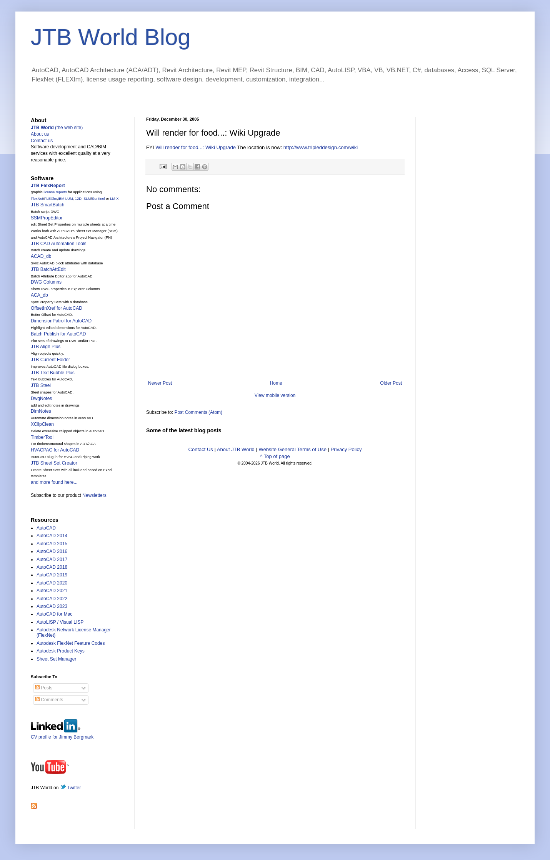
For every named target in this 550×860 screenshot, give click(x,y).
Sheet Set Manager (56, 659)
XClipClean (42, 424)
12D (78, 199)
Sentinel (98, 199)
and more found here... (54, 482)
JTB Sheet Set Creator (54, 463)
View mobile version (275, 395)
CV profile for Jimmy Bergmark (62, 734)
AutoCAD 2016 (52, 551)
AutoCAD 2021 (52, 590)
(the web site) (57, 127)
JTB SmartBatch (47, 205)
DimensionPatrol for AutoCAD (61, 321)
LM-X (114, 199)
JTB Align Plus (45, 346)
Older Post (391, 383)
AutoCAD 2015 (52, 543)
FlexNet (37, 199)
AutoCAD (46, 528)
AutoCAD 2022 (52, 598)
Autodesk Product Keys (61, 651)
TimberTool (42, 437)
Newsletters (94, 495)
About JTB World (236, 449)
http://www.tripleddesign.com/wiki (320, 147)
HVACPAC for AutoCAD (55, 450)
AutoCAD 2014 (52, 535)
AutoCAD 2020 (52, 583)
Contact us (42, 140)
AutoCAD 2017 (52, 559)
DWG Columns (46, 282)
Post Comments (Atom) (198, 412)
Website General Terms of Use (292, 449)
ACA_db (39, 295)
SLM (87, 199)
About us (40, 134)
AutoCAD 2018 (52, 567)
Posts (43, 688)
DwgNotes (41, 398)
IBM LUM (65, 199)
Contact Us (200, 449)
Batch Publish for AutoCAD (58, 334)
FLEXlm (50, 199)
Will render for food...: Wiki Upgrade (195, 147)
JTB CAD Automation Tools (59, 243)
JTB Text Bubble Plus (53, 372)
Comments (49, 699)
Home (276, 383)
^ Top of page (275, 456)
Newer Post (160, 383)
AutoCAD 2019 (52, 575)
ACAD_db (41, 256)
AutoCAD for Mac (54, 614)
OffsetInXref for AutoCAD (56, 308)
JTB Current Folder (50, 359)
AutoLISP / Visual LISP (60, 622)
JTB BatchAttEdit (48, 269)
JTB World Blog (111, 37)
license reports (55, 192)
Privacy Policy (346, 449)
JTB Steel (41, 385)
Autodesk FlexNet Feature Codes (71, 643)
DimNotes (41, 411)
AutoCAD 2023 (52, 606)
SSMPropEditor (47, 218)
